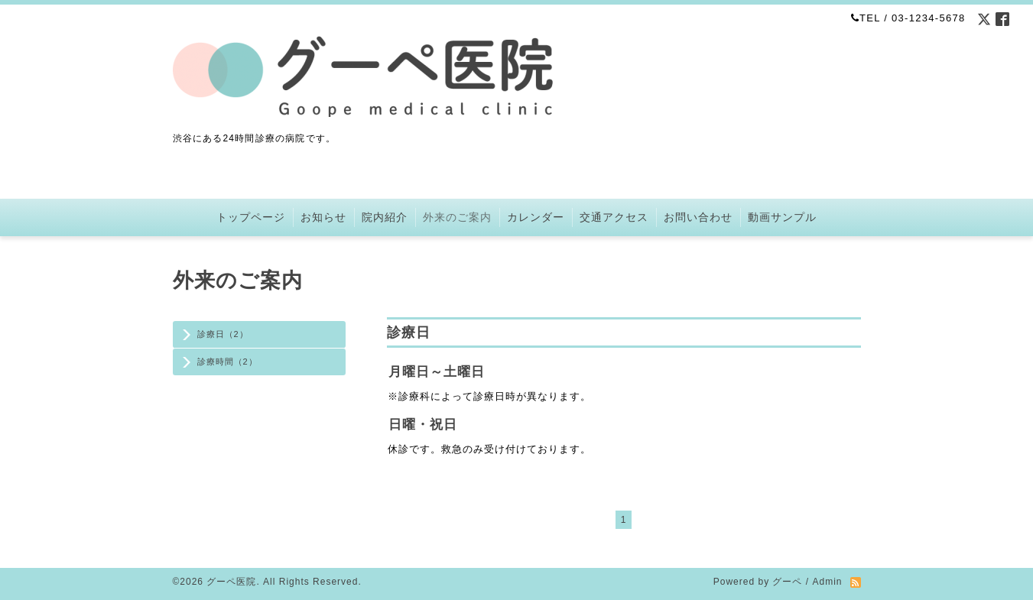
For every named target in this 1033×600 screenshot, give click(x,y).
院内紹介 (385, 217)
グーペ (787, 581)
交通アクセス (614, 217)
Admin (827, 581)
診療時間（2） (227, 361)
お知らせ (323, 217)
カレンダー (535, 217)
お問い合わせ (698, 217)
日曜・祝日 (422, 424)
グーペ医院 (231, 581)
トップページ (250, 217)
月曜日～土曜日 (436, 372)
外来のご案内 (457, 217)
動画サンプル (782, 217)
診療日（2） (223, 334)
